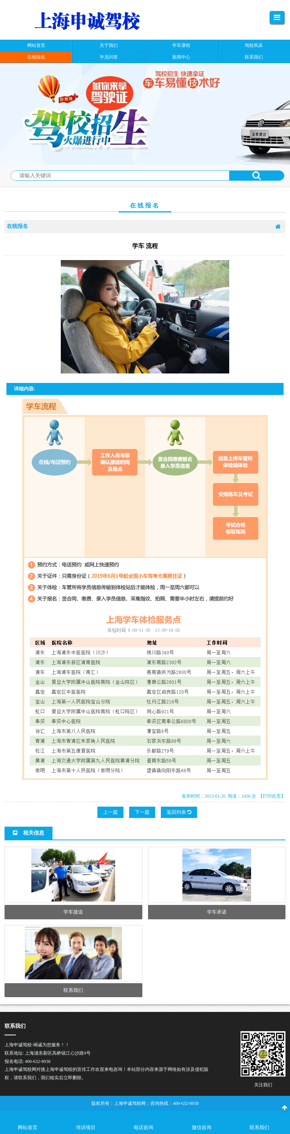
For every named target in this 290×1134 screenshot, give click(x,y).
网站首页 (27, 1127)
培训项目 (86, 1127)
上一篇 (110, 812)
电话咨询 (143, 1127)
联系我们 (259, 1127)
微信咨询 (201, 1127)
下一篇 (142, 812)
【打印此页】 (271, 796)
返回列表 (179, 812)
